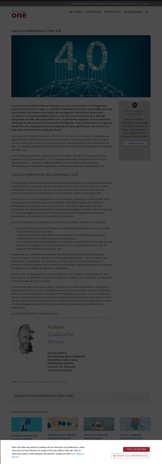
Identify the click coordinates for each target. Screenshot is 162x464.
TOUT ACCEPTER (136, 449)
